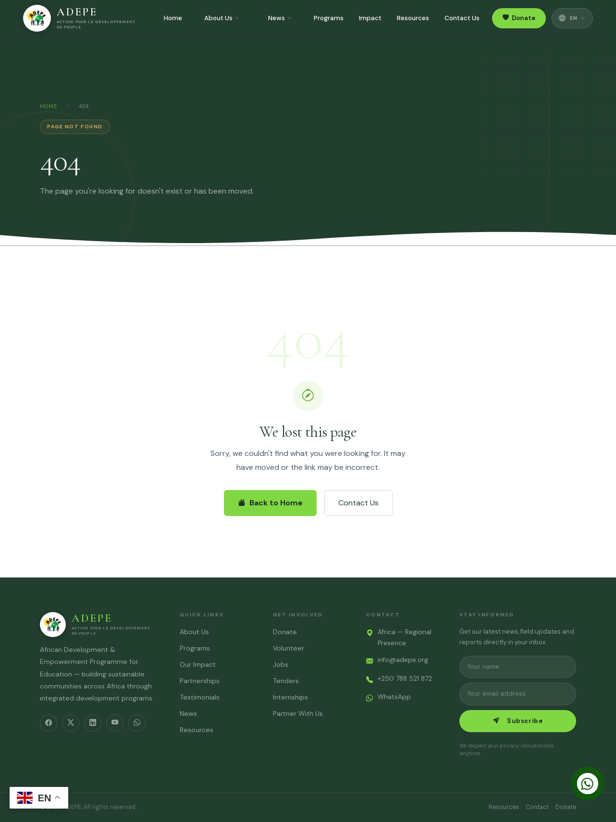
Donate (519, 18)
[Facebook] (48, 723)
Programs (329, 18)
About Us (221, 18)
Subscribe (517, 721)
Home (173, 18)
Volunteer (288, 648)
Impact (370, 18)
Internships (290, 697)
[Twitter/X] (70, 723)
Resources (413, 18)
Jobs (280, 664)
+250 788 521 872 (405, 679)
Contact (537, 807)
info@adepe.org (403, 660)
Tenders (286, 680)
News (280, 18)
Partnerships (200, 680)
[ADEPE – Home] (80, 18)
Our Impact (198, 664)
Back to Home (270, 503)
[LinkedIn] (92, 723)
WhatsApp (394, 697)
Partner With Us (298, 713)
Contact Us (462, 18)
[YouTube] (114, 723)
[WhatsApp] (137, 723)
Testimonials (200, 697)
